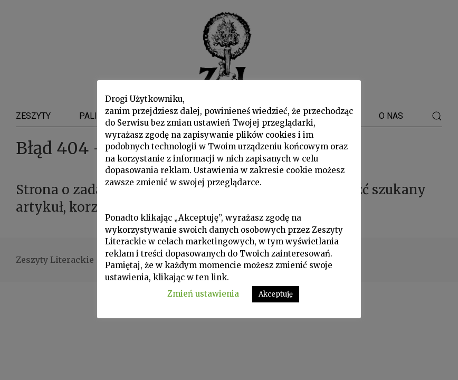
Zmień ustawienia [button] (203, 294)
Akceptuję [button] (276, 294)
